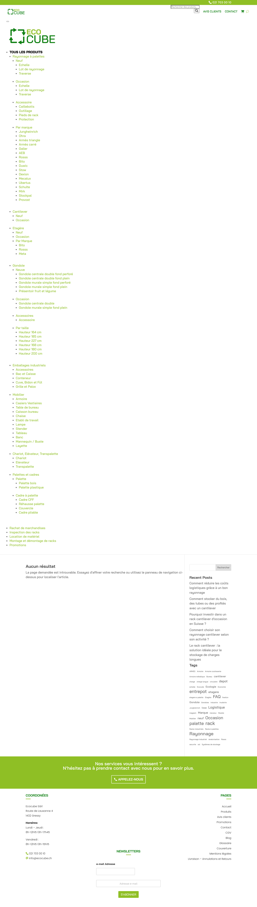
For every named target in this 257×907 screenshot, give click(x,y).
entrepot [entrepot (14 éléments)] (198, 691)
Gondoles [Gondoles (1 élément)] (205, 702)
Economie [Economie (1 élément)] (222, 687)
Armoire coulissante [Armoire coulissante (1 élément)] (213, 671)
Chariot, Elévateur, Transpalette (35, 454)
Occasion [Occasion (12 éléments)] (214, 717)
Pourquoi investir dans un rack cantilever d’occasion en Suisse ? (208, 619)
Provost (24, 200)
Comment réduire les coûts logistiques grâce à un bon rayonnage (208, 588)
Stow (22, 170)
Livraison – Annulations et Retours (209, 858)
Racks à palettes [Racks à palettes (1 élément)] (212, 729)
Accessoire (24, 102)
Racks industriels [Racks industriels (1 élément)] (196, 729)
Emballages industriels (29, 365)
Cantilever (20, 212)
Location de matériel (24, 536)
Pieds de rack (28, 115)
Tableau (21, 433)
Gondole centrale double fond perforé (46, 274)
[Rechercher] (196, 11)
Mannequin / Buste (29, 441)
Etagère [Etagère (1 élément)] (208, 697)
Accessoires (24, 316)
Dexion (24, 174)
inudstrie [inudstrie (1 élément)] (223, 702)
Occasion (22, 81)
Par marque (24, 127)
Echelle (24, 65)
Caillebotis (26, 106)
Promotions (18, 545)
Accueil (226, 806)
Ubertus (24, 183)
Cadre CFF (26, 500)
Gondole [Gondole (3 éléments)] (194, 702)
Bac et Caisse (26, 374)
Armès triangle (29, 140)
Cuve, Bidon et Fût (29, 382)
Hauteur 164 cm (30, 332)
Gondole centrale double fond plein (44, 278)
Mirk (22, 191)
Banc (19, 437)
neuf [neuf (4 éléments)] (201, 718)
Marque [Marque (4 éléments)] (203, 712)
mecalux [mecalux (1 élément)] (213, 713)
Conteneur (23, 378)
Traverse (25, 73)
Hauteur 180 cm (30, 349)
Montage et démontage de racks (33, 541)
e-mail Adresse (105, 864)
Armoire (21, 399)
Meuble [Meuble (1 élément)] (221, 713)
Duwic (23, 166)
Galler (23, 149)
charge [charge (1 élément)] (192, 682)
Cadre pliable (28, 512)
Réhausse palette (31, 504)
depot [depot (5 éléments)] (223, 681)
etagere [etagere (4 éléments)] (213, 692)
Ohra (22, 136)
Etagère (18, 228)
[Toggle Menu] (7, 21)
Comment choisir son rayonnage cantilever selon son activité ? (209, 634)
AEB (22, 153)
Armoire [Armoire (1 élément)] (200, 671)
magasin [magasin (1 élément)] (192, 713)
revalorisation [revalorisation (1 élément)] (214, 739)
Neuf (19, 61)
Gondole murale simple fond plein (43, 287)
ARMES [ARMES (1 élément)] (192, 671)
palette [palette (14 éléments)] (196, 723)
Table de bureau (27, 407)
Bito (22, 161)
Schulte (24, 187)
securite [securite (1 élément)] (192, 744)
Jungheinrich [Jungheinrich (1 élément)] (194, 708)
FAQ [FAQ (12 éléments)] (217, 696)
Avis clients (224, 816)
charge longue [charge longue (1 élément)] (202, 682)
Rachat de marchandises (27, 528)
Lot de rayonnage (31, 69)
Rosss (23, 157)
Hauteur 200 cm (30, 353)
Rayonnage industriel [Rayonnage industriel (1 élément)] (198, 739)
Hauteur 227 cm (30, 341)
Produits (226, 811)
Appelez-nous (130, 779)
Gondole (19, 265)
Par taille (22, 328)
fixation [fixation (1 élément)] (225, 697)
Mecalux (25, 178)
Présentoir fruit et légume (37, 291)
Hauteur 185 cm (30, 336)
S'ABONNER (128, 894)
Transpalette (25, 466)
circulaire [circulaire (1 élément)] (213, 682)
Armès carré (27, 144)
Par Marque (24, 241)
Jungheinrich (28, 132)
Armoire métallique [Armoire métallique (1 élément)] (197, 676)
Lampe (20, 424)
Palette (21, 479)
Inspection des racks (24, 532)
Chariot (21, 458)
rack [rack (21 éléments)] (210, 723)
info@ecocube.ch (39, 858)
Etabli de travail (27, 420)
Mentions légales (220, 853)
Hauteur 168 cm (30, 345)
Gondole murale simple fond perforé (44, 282)
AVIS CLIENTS (212, 11)
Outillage (25, 111)
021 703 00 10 (221, 2)
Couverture (224, 848)
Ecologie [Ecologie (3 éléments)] (211, 686)
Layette (21, 446)
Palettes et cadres (26, 475)
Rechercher (223, 567)
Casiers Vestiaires (29, 403)
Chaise (21, 416)
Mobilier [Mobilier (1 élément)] (192, 718)
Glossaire (225, 842)
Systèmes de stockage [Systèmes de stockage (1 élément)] (211, 744)
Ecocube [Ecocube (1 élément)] (200, 687)
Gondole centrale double (36, 303)
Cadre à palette (27, 495)
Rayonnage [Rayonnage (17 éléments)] (201, 733)
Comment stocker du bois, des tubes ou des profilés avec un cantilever (208, 603)
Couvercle (26, 508)
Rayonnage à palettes (28, 56)
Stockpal (25, 195)
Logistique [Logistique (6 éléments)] (216, 707)
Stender (21, 429)
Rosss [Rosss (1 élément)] (223, 739)
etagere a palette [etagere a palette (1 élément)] (196, 697)
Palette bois (27, 483)
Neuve (20, 270)
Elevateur (22, 462)
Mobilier (18, 395)
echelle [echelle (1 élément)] (192, 687)
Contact (226, 827)
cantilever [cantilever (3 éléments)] (220, 676)
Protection (26, 119)
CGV (228, 832)
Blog (228, 837)
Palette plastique (31, 487)
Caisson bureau (27, 412)
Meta (22, 254)
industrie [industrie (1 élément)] (214, 702)
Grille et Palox (26, 387)
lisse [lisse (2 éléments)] (204, 707)
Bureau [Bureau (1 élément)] (209, 676)
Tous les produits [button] (26, 52)
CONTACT (231, 11)
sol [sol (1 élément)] (199, 744)
